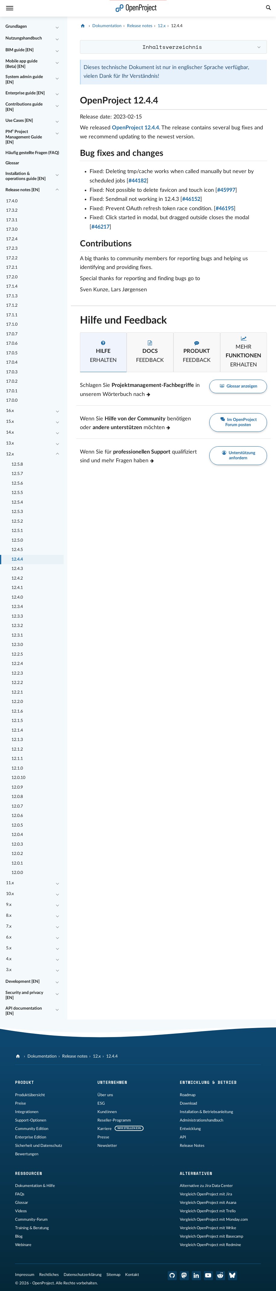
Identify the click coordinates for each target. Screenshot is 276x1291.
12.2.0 (17, 702)
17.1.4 (11, 286)
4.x (8, 959)
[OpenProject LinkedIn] (196, 1275)
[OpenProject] (83, 26)
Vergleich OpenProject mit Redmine (210, 1245)
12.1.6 (17, 711)
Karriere (104, 1129)
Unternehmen (112, 1082)
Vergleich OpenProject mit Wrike (208, 1228)
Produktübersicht (30, 1095)
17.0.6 (11, 343)
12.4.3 (17, 569)
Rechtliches (49, 1275)
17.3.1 (11, 220)
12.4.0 (17, 597)
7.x (8, 926)
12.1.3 (17, 740)
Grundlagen (16, 26)
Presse (103, 1137)
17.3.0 (11, 229)
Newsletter (107, 1145)
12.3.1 (17, 635)
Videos (21, 1211)
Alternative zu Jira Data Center (206, 1186)
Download (188, 1103)
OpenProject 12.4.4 (135, 128)
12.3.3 (17, 616)
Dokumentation (107, 26)
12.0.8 (17, 797)
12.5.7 (17, 474)
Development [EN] (22, 981)
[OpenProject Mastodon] (184, 1275)
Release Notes (192, 1145)
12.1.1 (17, 759)
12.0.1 (17, 863)
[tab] (103, 352)
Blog (19, 1236)
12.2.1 (17, 692)
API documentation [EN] (23, 1011)
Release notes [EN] (22, 190)
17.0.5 (11, 353)
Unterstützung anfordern (238, 455)
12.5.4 (17, 502)
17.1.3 (11, 296)
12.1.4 (17, 730)
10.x (10, 894)
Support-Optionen (30, 1120)
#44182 (137, 181)
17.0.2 (11, 381)
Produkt (24, 1082)
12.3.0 (17, 645)
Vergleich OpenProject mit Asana (208, 1202)
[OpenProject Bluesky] (232, 1275)
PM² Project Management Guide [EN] (23, 137)
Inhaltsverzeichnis (172, 47)
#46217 (100, 227)
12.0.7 (17, 806)
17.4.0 (11, 201)
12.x (10, 454)
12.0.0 (17, 873)
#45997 (226, 190)
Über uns (105, 1095)
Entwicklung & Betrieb (208, 1082)
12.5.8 (17, 464)
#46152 (191, 199)
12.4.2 (17, 578)
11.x (10, 883)
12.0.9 (17, 787)
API (183, 1137)
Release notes (139, 26)
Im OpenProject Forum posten (238, 422)
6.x (8, 937)
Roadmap (187, 1095)
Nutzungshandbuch (23, 38)
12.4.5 (17, 550)
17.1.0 (11, 324)
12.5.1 (17, 531)
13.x (10, 443)
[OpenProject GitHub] (172, 1275)
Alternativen (196, 1173)
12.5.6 (17, 483)
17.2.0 (11, 277)
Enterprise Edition (30, 1137)
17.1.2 (11, 305)
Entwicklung (190, 1129)
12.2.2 (17, 683)
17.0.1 (11, 391)
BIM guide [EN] (19, 50)
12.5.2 (17, 521)
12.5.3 (17, 512)
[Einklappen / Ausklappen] (57, 26)
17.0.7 (11, 334)
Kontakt (132, 1275)
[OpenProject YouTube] (208, 1275)
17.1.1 (11, 315)
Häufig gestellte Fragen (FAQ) (32, 153)
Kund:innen (107, 1112)
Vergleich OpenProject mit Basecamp (211, 1236)
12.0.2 (17, 854)
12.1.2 (17, 749)
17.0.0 (11, 400)
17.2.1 (11, 267)
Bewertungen (26, 1154)
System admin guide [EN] (24, 79)
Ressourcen (28, 1173)
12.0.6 (17, 816)
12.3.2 (17, 626)
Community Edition (31, 1129)
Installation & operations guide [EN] (25, 176)
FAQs (19, 1194)
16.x (10, 411)
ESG (101, 1103)
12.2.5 (17, 654)
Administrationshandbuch (201, 1120)
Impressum (24, 1275)
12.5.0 (17, 540)
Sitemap (113, 1275)
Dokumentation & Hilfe (35, 1186)
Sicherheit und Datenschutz (38, 1145)
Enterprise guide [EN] (25, 93)
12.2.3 (17, 673)
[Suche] (268, 8)
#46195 (225, 208)
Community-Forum (31, 1219)
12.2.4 (17, 664)
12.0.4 (17, 835)
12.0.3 (17, 844)
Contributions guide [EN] (24, 107)
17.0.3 (11, 372)
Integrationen (26, 1112)
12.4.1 (17, 588)
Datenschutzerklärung (83, 1275)
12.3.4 (17, 607)
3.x (8, 970)
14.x (10, 432)
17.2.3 (11, 248)
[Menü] (9, 8)
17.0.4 (11, 362)
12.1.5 (17, 721)
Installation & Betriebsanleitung (206, 1112)
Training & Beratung (32, 1228)
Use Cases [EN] (19, 121)
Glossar (12, 163)
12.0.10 (18, 778)
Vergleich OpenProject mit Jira (206, 1194)
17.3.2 (11, 210)
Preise (20, 1103)
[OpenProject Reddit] (220, 1275)
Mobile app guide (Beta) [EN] (21, 64)
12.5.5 (17, 493)
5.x (8, 948)
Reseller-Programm (114, 1120)
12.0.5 (17, 825)
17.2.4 (11, 239)
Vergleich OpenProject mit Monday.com (214, 1219)
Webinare (23, 1245)
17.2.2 (11, 258)
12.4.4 (17, 559)
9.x (8, 905)
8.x (8, 915)
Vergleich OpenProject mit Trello (208, 1211)
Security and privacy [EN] (24, 995)
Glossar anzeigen (238, 386)
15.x (10, 421)
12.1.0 (17, 768)
